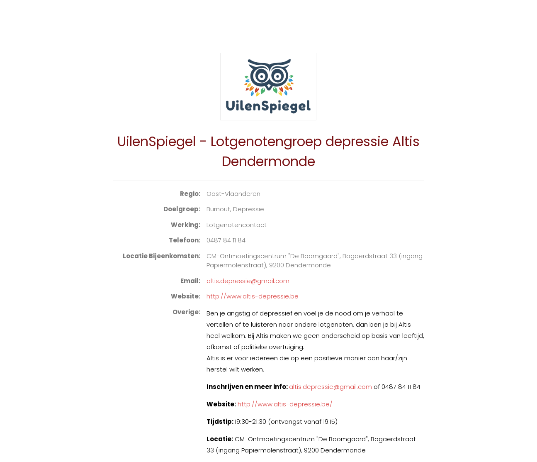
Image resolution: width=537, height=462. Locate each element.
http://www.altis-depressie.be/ (285, 404)
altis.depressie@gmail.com (248, 280)
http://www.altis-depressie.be (253, 296)
